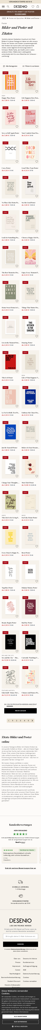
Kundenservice (28, 962)
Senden (20, 944)
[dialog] (20, 1008)
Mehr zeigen (20, 711)
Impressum (16, 966)
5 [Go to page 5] (28, 721)
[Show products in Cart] (37, 6)
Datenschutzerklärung (18, 949)
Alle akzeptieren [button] (20, 1016)
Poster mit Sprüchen (16, 18)
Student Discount (14, 981)
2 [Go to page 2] (16, 721)
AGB (24, 970)
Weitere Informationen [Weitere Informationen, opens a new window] (21, 1012)
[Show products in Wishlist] (33, 6)
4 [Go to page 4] (24, 721)
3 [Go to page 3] (20, 721)
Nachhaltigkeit (15, 974)
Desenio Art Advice (30, 959)
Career (17, 970)
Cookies (26, 977)
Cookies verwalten (30, 981)
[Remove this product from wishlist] (16, 91)
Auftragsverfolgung (30, 966)
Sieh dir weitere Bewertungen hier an (20, 868)
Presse (17, 962)
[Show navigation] (3, 6)
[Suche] (8, 6)
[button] (20, 1026)
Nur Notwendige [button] (20, 1022)
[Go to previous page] (9, 721)
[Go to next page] (32, 721)
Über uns (17, 959)
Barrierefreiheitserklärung (10, 977)
